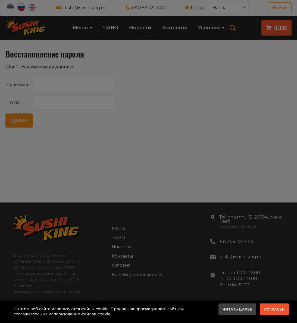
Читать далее (237, 309)
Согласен (274, 309)
